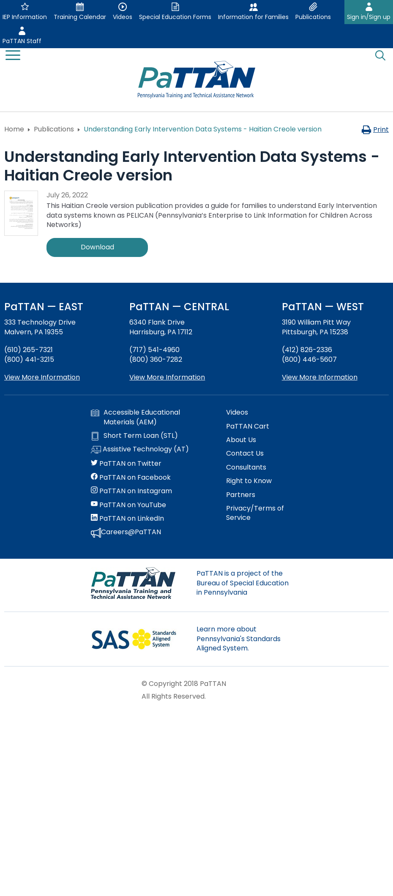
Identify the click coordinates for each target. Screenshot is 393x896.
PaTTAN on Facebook (131, 477)
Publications (54, 129)
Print (375, 129)
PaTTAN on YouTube (128, 505)
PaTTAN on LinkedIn (127, 518)
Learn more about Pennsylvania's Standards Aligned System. (238, 638)
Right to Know (249, 481)
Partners (240, 495)
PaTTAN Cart (247, 426)
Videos (237, 412)
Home (14, 129)
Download (97, 247)
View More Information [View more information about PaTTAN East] (42, 377)
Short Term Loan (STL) (134, 435)
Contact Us (245, 453)
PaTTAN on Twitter (126, 463)
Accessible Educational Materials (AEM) (135, 417)
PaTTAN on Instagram (131, 491)
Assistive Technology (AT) (140, 450)
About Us (241, 440)
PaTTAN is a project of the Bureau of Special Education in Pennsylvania (242, 582)
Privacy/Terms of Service (255, 513)
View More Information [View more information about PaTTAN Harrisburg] (167, 377)
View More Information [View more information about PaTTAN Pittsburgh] (320, 377)
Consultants (246, 467)
